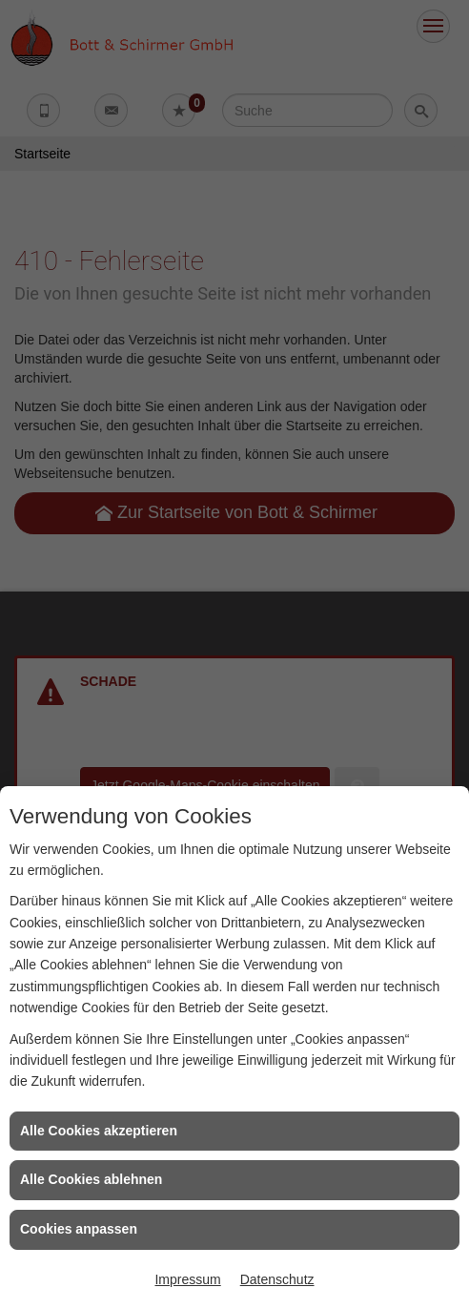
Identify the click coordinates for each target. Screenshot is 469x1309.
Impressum (187, 1279)
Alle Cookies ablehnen (91, 1179)
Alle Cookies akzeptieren (98, 1130)
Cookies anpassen (78, 1228)
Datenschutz (277, 1279)
